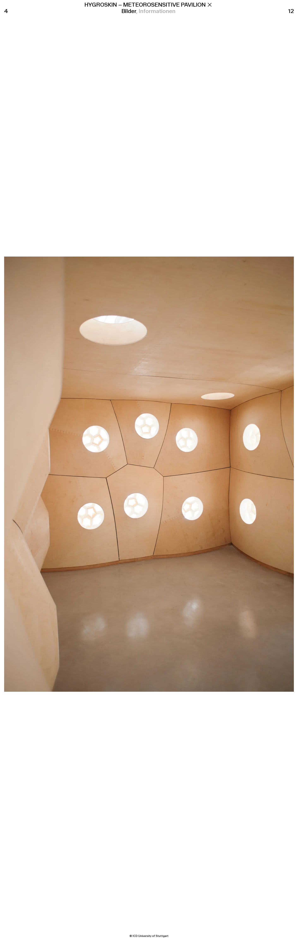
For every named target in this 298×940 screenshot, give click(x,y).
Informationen (157, 11)
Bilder (128, 11)
